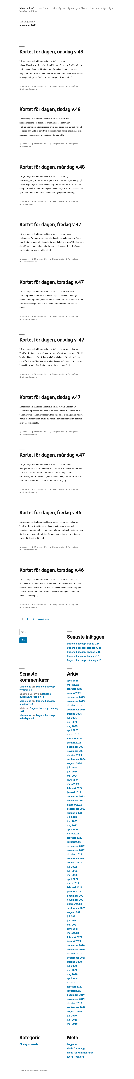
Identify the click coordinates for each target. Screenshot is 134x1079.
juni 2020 (72, 970)
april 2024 (72, 779)
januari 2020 (74, 990)
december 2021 (76, 895)
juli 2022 (72, 866)
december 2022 (76, 846)
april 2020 (72, 978)
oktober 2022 (74, 854)
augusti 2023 (74, 812)
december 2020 (76, 945)
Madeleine (25, 86)
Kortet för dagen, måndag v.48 (52, 167)
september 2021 (76, 908)
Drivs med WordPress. (40, 1071)
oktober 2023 (74, 804)
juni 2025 (72, 722)
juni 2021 (72, 920)
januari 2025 (74, 742)
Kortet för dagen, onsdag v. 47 (51, 340)
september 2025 (76, 709)
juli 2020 (72, 965)
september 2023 (76, 808)
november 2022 (76, 850)
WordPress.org (75, 1056)
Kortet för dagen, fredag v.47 (50, 224)
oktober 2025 (74, 705)
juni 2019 (72, 1019)
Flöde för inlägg (76, 1048)
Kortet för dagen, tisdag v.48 (49, 109)
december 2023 (76, 796)
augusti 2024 (74, 763)
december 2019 (76, 994)
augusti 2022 (74, 862)
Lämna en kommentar (29, 89)
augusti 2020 (74, 961)
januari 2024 (74, 792)
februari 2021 (74, 937)
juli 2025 (72, 717)
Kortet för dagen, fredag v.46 (50, 513)
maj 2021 (72, 924)
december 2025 (76, 697)
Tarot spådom (73, 86)
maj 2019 (72, 1023)
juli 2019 (72, 1015)
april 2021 (72, 928)
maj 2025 (72, 726)
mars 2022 (73, 883)
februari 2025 (74, 738)
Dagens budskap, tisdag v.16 (83, 656)
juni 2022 (72, 870)
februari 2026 (74, 688)
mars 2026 (73, 684)
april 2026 (72, 680)
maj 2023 (72, 825)
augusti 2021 (74, 912)
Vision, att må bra (28, 8)
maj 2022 (72, 874)
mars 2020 (73, 982)
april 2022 (72, 879)
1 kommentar (26, 147)
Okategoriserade (58, 86)
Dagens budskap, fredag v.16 (83, 643)
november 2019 (76, 999)
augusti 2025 (74, 713)
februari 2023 (74, 837)
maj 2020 (72, 974)
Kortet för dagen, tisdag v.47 (49, 397)
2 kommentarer (27, 204)
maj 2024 (72, 775)
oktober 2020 (74, 953)
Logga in (72, 1044)
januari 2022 (74, 891)
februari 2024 (74, 788)
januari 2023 (74, 841)
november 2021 (76, 899)
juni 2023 (72, 821)
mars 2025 (73, 734)
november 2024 (76, 750)
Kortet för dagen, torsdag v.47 (51, 282)
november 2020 (76, 949)
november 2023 (76, 800)
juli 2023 (72, 817)
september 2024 (76, 759)
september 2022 (76, 858)
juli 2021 (72, 916)
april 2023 (72, 829)
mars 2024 (73, 784)
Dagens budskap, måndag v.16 (84, 660)
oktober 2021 (74, 903)
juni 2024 (72, 771)
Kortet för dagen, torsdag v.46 (51, 570)
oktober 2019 (74, 1003)
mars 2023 (73, 833)
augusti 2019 (74, 1011)
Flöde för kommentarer (80, 1052)
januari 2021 (74, 941)
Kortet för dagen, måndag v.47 (52, 455)
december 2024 (76, 746)
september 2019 (76, 1007)
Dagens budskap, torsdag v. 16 (84, 647)
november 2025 (76, 701)
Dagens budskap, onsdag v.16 (84, 651)
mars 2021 (73, 932)
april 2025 (72, 730)
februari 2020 (74, 986)
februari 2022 (74, 887)
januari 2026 (74, 693)
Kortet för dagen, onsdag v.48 (51, 52)
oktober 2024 (74, 755)
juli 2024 (72, 767)
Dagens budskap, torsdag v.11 (35, 695)
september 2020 (76, 957)
